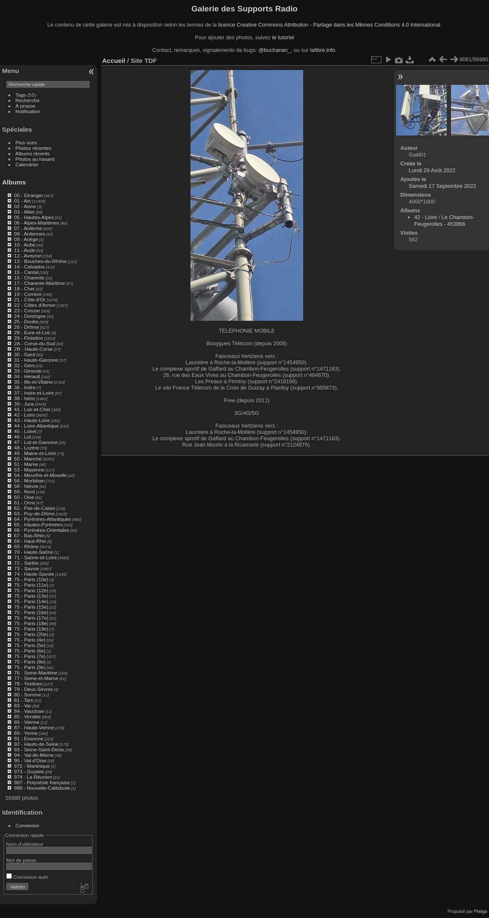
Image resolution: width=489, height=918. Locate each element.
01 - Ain (22, 200)
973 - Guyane (29, 771)
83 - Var (22, 705)
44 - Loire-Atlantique (36, 425)
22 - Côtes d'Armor (34, 305)
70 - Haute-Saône (33, 552)
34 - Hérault (27, 376)
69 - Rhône (26, 546)
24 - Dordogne (30, 316)
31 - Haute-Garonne (36, 360)
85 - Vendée (27, 716)
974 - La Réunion (33, 777)
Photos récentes (34, 148)
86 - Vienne (26, 722)
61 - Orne (24, 502)
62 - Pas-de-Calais (34, 508)
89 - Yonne (26, 733)
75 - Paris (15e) (31, 606)
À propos (25, 105)
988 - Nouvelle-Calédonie (42, 788)
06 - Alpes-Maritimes (36, 222)
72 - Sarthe (26, 563)
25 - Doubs (26, 321)
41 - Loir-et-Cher (32, 409)
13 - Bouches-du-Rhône (40, 261)
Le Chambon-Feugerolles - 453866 (444, 220)
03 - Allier (24, 211)
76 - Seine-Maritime (35, 672)
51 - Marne (26, 464)
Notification (28, 111)
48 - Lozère (26, 447)
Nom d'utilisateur (24, 844)
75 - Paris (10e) (31, 579)
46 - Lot (22, 436)
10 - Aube (24, 244)
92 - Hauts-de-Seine (36, 744)
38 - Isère (24, 398)
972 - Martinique (32, 766)
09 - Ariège (26, 239)
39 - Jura (23, 403)
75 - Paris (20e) (31, 634)
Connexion (27, 825)
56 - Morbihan (29, 480)
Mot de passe (21, 860)
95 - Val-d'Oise (30, 760)
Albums (14, 182)
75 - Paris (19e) (31, 628)
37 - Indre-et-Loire (34, 392)
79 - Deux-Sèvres (33, 689)
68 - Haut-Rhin (30, 541)
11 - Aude (24, 250)
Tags (21, 94)
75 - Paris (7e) (30, 656)
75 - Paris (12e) (31, 590)
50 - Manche (27, 458)
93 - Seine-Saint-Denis (39, 749)
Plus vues (26, 142)
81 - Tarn (23, 700)
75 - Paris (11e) (31, 585)
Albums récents (33, 153)
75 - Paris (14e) (31, 601)
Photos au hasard (35, 159)
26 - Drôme (26, 327)
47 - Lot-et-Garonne (35, 442)
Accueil (113, 60)
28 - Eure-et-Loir (32, 332)
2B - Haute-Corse (33, 349)
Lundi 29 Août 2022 (432, 170)
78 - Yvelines (28, 683)
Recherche (28, 100)
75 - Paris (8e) (30, 661)
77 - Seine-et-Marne (36, 678)
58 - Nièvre (26, 486)
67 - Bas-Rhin (29, 535)
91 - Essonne (28, 738)
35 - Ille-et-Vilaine (33, 382)
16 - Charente (29, 277)
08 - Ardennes (29, 233)
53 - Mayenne (29, 469)
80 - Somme (27, 694)
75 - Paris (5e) (30, 645)
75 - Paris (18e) (31, 623)
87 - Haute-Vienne (34, 727)
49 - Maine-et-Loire (35, 453)
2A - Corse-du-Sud (34, 343)
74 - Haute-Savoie (34, 574)
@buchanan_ (274, 50)
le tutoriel (283, 37)
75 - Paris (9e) (30, 667)
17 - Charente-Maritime (39, 283)
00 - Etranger (28, 195)
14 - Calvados (29, 266)
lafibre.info (322, 50)
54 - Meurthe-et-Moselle (40, 475)
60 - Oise (24, 497)
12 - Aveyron (28, 255)
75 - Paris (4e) (30, 639)
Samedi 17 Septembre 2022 (442, 186)
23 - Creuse (27, 310)
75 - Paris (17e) (31, 617)
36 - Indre (24, 387)
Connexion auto (27, 877)
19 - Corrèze (27, 294)
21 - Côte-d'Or (29, 299)
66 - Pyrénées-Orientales (41, 530)
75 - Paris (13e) (31, 595)
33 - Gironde (27, 371)
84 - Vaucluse (29, 711)
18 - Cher (24, 288)
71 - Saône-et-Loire (35, 557)
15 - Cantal (26, 272)
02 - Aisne (25, 206)
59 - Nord (24, 491)
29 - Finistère (28, 338)
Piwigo (480, 911)
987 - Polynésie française (42, 782)
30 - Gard (24, 354)
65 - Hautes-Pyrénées (38, 524)
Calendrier (27, 164)
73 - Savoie (26, 568)
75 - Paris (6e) (30, 650)
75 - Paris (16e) (31, 612)
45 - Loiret (25, 431)
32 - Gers (24, 365)
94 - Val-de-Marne (34, 755)
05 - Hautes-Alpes (34, 217)
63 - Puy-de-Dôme (34, 513)
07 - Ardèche (28, 228)
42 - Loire (24, 414)
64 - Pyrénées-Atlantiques (42, 519)
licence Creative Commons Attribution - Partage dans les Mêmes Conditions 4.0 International (329, 25)
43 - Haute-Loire (32, 420)
